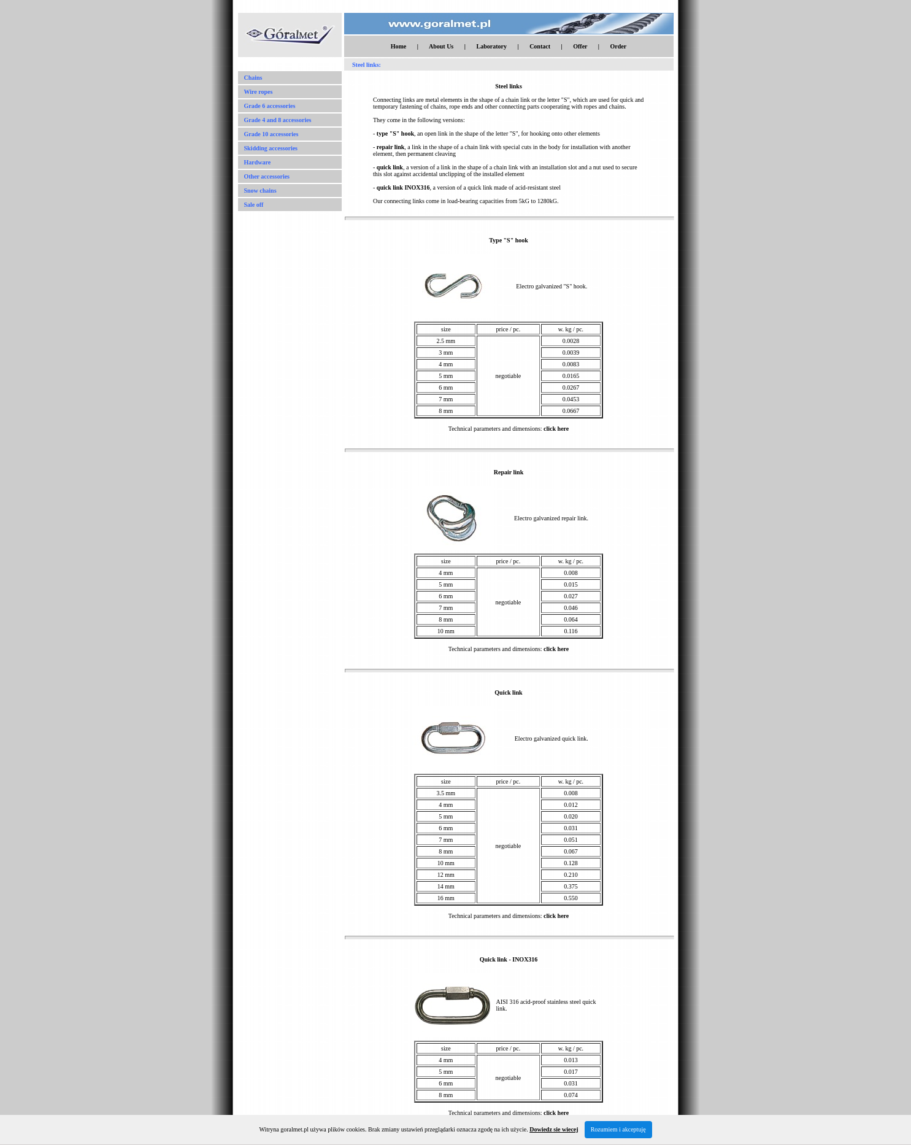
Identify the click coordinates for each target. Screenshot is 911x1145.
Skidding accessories (271, 148)
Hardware (257, 162)
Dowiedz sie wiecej (553, 1129)
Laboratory (491, 46)
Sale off (254, 204)
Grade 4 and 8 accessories (278, 120)
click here (556, 428)
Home (399, 46)
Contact (539, 46)
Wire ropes (258, 91)
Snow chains (260, 190)
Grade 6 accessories (270, 105)
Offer (580, 46)
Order (618, 46)
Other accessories (267, 176)
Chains (253, 77)
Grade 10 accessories (271, 134)
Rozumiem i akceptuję (618, 1129)
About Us (441, 46)
